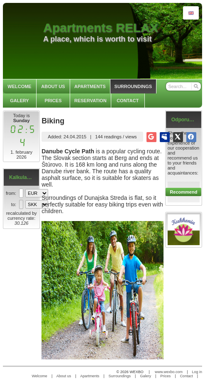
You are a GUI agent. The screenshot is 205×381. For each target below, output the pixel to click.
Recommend (183, 191)
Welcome (39, 376)
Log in (197, 372)
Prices (165, 376)
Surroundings (120, 376)
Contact (186, 376)
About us (63, 376)
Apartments (89, 376)
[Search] (195, 86)
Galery (145, 376)
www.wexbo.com (169, 372)
